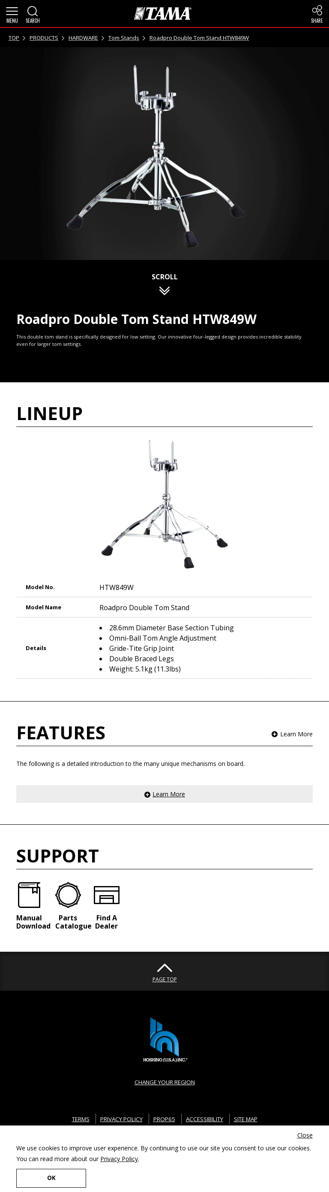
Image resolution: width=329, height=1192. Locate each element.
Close (305, 1135)
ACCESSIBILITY (206, 1119)
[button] (12, 13)
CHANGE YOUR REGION (164, 1082)
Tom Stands (123, 38)
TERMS (73, 1119)
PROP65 (163, 1119)
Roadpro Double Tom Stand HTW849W (199, 38)
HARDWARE (83, 38)
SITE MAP (252, 1119)
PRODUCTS (44, 38)
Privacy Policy (119, 1158)
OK (46, 1178)
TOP (14, 38)
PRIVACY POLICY (117, 1119)
